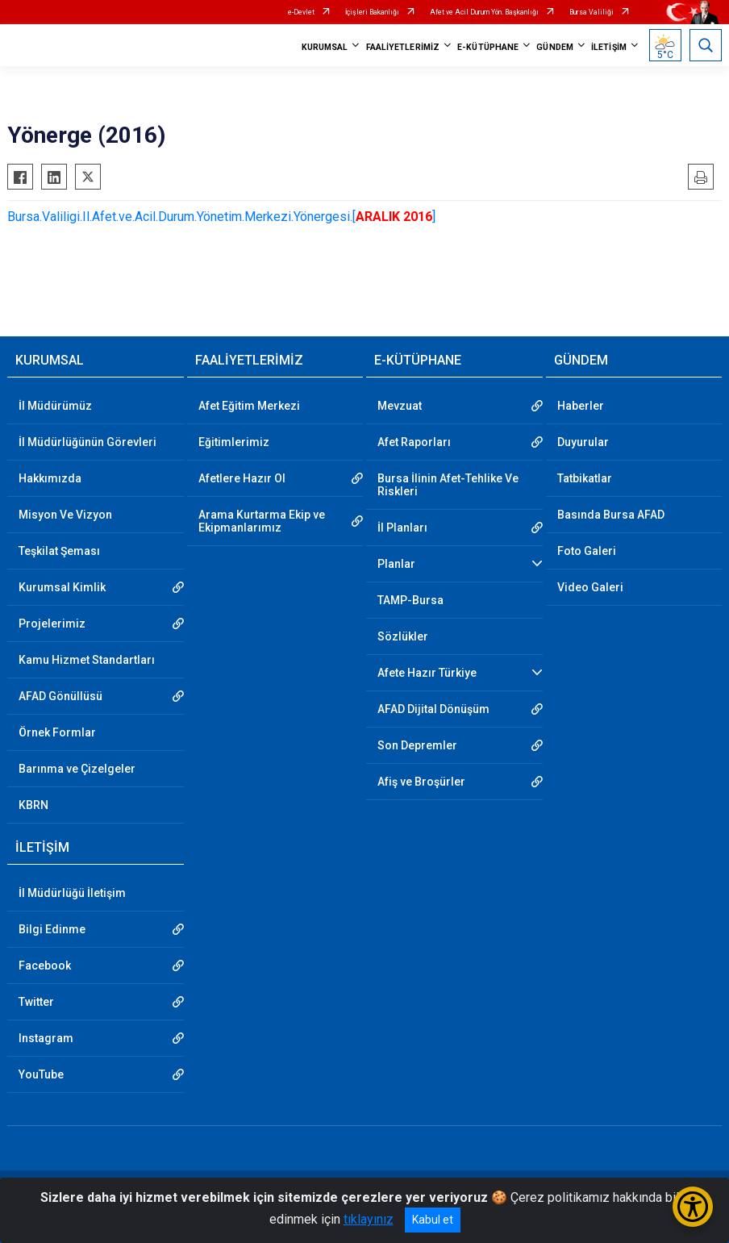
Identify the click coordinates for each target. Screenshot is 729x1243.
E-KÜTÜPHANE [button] (488, 47)
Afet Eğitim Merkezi (249, 405)
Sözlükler (402, 636)
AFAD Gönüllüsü (60, 696)
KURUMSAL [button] (325, 47)
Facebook (45, 965)
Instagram (46, 1038)
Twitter (36, 1001)
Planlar (396, 563)
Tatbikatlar (584, 478)
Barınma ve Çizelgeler (77, 768)
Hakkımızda (50, 478)
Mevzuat (399, 405)
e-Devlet (301, 12)
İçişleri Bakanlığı (372, 12)
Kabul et (432, 1219)
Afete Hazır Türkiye (427, 672)
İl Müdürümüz (55, 405)
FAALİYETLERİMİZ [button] (403, 47)
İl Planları (402, 527)
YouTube (41, 1074)
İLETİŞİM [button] (609, 47)
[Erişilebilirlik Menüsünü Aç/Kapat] (693, 1207)
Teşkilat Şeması (59, 550)
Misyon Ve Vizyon (65, 514)
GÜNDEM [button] (554, 47)
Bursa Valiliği (591, 12)
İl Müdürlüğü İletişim (72, 892)
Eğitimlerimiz (233, 442)
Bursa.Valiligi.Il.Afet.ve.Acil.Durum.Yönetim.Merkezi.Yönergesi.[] (223, 216)
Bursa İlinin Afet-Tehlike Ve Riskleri (448, 485)
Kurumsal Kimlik (62, 587)
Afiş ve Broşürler (421, 781)
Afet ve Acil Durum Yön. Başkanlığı (484, 12)
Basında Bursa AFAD (610, 514)
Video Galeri (590, 587)
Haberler (580, 405)
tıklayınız (369, 1219)
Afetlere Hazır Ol (241, 478)
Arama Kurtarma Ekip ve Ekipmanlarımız (261, 521)
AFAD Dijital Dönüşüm (433, 709)
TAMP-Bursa (410, 600)
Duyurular (583, 442)
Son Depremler (417, 745)
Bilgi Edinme (52, 929)
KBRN (33, 805)
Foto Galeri (586, 550)
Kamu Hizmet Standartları (87, 659)
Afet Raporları (414, 442)
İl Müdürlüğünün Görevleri (87, 442)
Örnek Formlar (57, 732)
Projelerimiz (52, 623)
